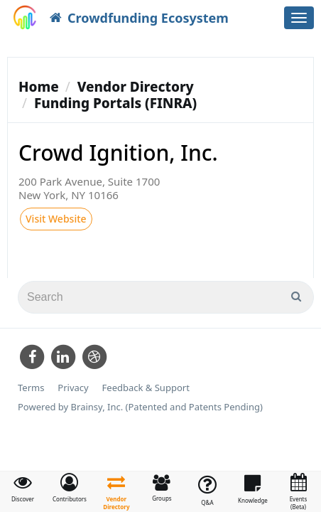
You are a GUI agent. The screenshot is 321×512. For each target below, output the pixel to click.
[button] (69, 487)
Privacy (73, 388)
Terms (31, 388)
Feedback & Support (146, 388)
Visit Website (56, 218)
